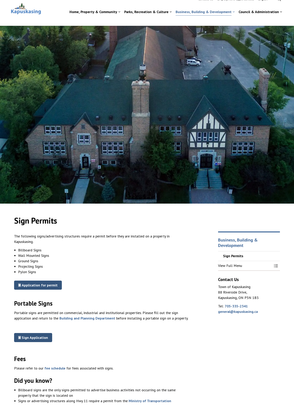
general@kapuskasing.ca (238, 311)
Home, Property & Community (93, 19)
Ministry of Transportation (150, 401)
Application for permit (38, 285)
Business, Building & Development (204, 19)
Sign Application (33, 337)
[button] (245, 266)
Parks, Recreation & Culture (146, 19)
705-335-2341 (236, 306)
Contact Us (205, 6)
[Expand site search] (279, 6)
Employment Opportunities (235, 6)
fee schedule (55, 368)
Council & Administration (259, 19)
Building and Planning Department (87, 318)
